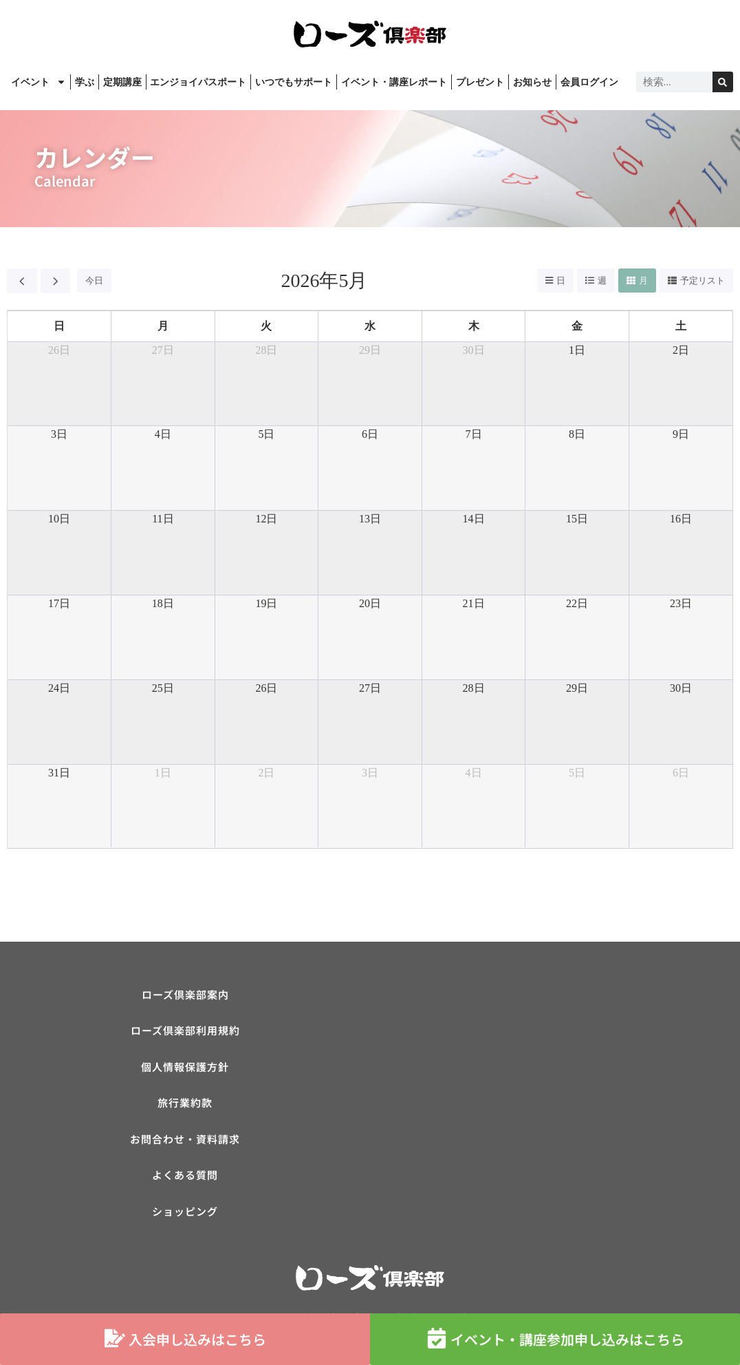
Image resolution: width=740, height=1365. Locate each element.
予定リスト (702, 280)
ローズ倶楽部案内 (185, 995)
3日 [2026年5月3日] (59, 434)
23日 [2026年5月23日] (681, 603)
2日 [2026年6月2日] (266, 773)
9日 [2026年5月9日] (681, 434)
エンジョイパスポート (198, 81)
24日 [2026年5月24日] (59, 688)
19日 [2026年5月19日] (266, 603)
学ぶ (84, 81)
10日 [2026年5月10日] (59, 519)
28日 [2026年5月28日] (474, 688)
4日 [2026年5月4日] (163, 434)
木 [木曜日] (473, 326)
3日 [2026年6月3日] (370, 773)
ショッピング (185, 1214)
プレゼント (480, 81)
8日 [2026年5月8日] (577, 434)
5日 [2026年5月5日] (266, 434)
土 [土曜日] (680, 326)
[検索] (722, 82)
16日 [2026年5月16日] (681, 519)
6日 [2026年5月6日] (370, 434)
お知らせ (532, 81)
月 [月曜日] (162, 326)
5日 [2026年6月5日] (577, 773)
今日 (94, 280)
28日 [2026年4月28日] (266, 350)
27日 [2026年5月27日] (370, 688)
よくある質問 (185, 1177)
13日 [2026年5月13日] (370, 519)
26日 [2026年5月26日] (266, 688)
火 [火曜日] (266, 326)
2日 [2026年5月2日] (681, 350)
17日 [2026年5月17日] (59, 603)
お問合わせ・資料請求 (185, 1141)
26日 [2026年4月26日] (59, 350)
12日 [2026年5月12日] (266, 519)
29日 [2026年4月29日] (370, 350)
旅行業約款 (185, 1104)
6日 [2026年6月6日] (681, 773)
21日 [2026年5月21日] (474, 603)
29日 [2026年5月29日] (577, 688)
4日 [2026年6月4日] (474, 773)
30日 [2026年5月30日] (681, 688)
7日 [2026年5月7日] (474, 434)
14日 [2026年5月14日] (474, 519)
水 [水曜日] (370, 326)
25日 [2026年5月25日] (163, 688)
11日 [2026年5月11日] (162, 519)
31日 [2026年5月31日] (59, 773)
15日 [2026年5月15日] (577, 519)
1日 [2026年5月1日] (577, 350)
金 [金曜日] (577, 326)
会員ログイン (589, 81)
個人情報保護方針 (185, 1068)
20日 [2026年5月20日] (370, 603)
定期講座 (122, 81)
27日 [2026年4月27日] (163, 350)
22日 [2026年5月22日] (577, 603)
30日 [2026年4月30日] (474, 350)
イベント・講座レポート (394, 81)
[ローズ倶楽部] (555, 1086)
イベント (38, 82)
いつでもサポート (293, 81)
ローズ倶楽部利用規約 (185, 1031)
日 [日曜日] (59, 326)
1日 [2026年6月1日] (163, 773)
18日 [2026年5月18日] (163, 603)
